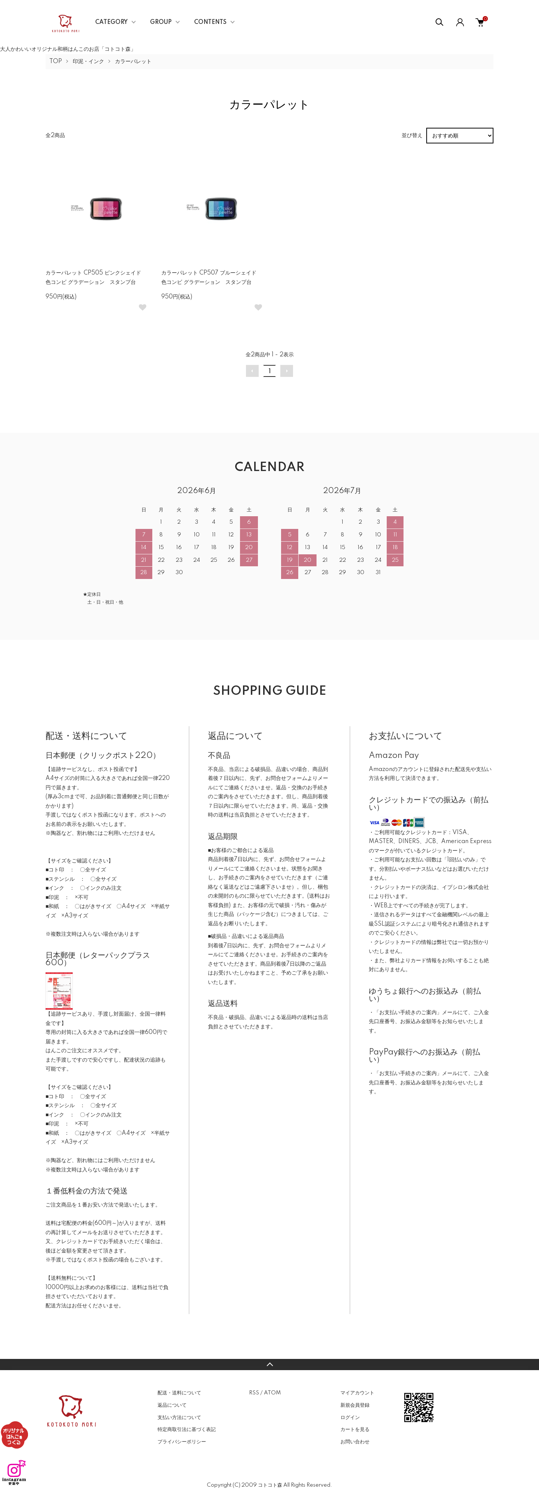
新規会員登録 (355, 1405)
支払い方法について (179, 1417)
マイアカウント (357, 1393)
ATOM (272, 1393)
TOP (55, 62)
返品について (172, 1405)
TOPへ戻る (269, 1364)
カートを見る (355, 1429)
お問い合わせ (355, 1441)
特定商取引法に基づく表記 (187, 1429)
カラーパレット (133, 62)
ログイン (350, 1417)
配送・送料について (179, 1393)
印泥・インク (88, 62)
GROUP (161, 22)
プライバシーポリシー (182, 1441)
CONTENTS (210, 22)
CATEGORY (111, 22)
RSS (254, 1393)
